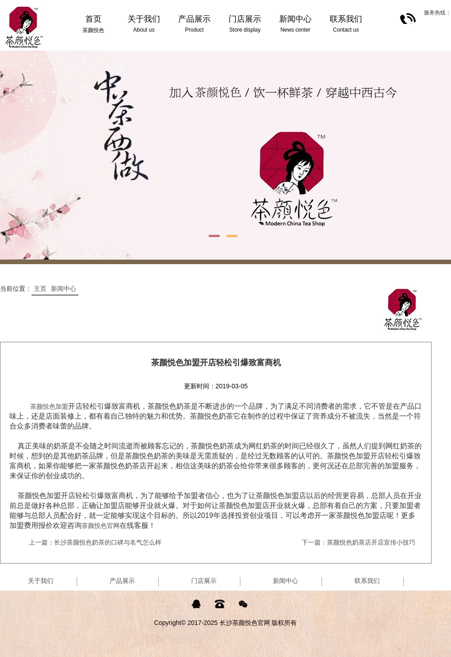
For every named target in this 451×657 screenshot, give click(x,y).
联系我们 (367, 580)
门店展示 (203, 580)
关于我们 (40, 580)
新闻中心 (63, 288)
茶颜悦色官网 (101, 525)
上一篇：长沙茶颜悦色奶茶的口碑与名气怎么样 (95, 542)
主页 (40, 288)
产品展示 (122, 580)
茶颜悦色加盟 (49, 406)
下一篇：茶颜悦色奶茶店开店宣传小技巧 (358, 542)
